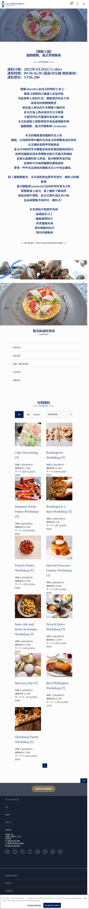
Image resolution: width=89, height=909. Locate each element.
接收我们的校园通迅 (43, 788)
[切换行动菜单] (84, 4)
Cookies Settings (34, 905)
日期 (28, 415)
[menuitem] (70, 4)
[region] (44, 902)
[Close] (85, 898)
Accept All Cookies (52, 905)
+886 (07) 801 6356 (13, 846)
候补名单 (36, 415)
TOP (83, 780)
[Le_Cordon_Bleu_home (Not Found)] (13, 4)
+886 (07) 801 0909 (13, 841)
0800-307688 (19, 843)
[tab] (44, 347)
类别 (19, 415)
